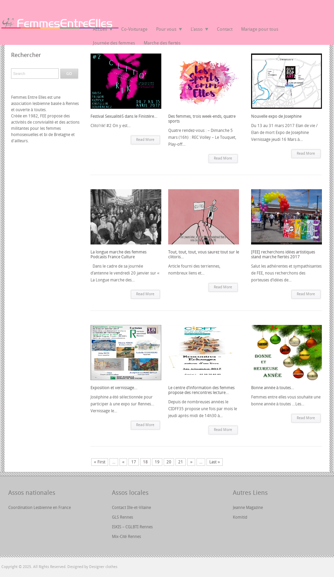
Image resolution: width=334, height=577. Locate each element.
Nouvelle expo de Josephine (276, 116)
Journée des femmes (114, 43)
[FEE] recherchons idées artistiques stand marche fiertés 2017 (283, 254)
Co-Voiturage (134, 29)
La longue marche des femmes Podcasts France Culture (118, 254)
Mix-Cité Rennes (126, 536)
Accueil (100, 29)
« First (99, 462)
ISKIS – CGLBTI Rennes (132, 527)
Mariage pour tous (259, 29)
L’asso (197, 29)
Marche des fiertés (162, 43)
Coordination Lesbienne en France (39, 507)
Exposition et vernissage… (113, 387)
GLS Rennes (122, 517)
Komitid (240, 517)
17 (133, 462)
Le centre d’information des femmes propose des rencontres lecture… (201, 390)
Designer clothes (103, 567)
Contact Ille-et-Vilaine (131, 507)
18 (145, 462)
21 (180, 462)
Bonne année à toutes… (272, 387)
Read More (145, 139)
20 (168, 462)
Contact (224, 29)
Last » (214, 462)
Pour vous (166, 29)
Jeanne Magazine (248, 507)
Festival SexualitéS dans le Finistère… (124, 116)
